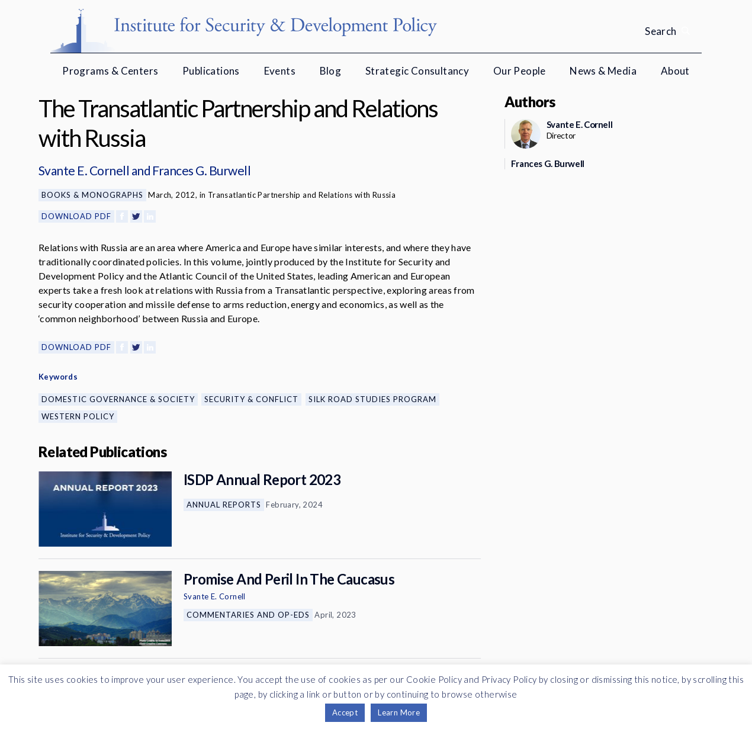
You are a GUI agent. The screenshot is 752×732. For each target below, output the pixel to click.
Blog (331, 71)
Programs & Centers (110, 71)
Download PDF (76, 216)
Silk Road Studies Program (372, 399)
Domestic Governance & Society (118, 399)
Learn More (399, 712)
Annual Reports (224, 504)
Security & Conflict (251, 399)
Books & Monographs (92, 195)
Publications (211, 71)
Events (279, 71)
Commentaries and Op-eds (248, 614)
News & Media (603, 71)
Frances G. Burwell (201, 170)
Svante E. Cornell (83, 170)
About (675, 71)
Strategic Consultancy (417, 71)
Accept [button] (345, 712)
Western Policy (77, 416)
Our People (519, 71)
